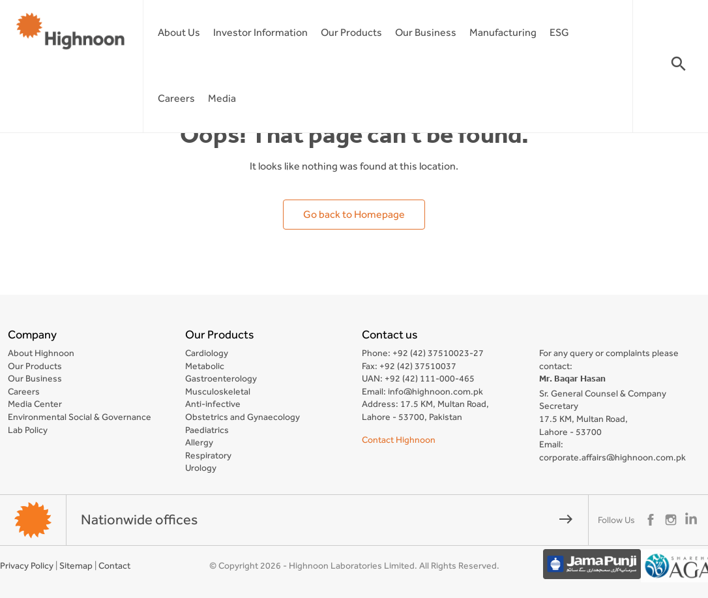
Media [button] (222, 98)
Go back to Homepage (354, 214)
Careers (176, 98)
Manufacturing (503, 32)
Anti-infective (213, 403)
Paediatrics (207, 430)
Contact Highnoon (398, 439)
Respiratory (208, 455)
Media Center (35, 403)
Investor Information (260, 32)
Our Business (425, 32)
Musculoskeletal (217, 391)
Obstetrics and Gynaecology (242, 416)
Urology (200, 467)
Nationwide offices (327, 519)
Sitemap (76, 565)
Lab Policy (28, 430)
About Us (179, 32)
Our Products (351, 32)
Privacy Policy (26, 565)
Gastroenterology (221, 378)
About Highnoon (41, 353)
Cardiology (206, 353)
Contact (114, 565)
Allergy (199, 442)
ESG (559, 32)
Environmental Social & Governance (79, 416)
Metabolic (204, 366)
